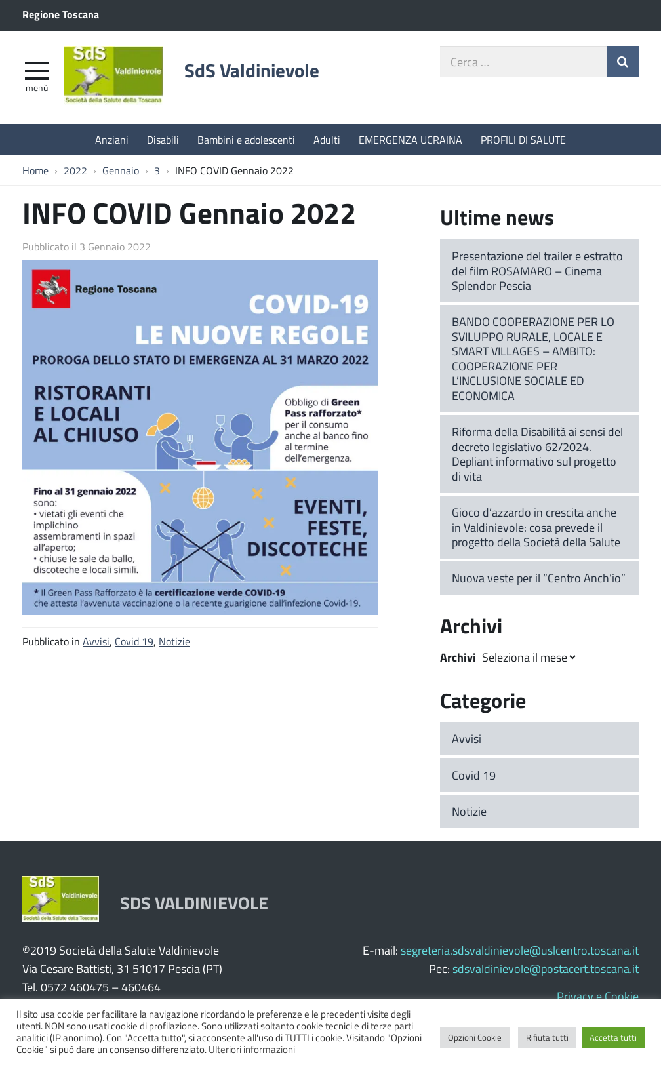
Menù (37, 87)
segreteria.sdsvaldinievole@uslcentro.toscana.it (520, 950)
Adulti (326, 139)
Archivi (458, 657)
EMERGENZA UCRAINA (410, 139)
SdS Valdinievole (251, 70)
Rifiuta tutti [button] (547, 1037)
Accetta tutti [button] (613, 1037)
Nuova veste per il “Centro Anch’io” (539, 578)
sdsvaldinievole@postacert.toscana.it (545, 968)
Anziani (112, 139)
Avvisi (96, 640)
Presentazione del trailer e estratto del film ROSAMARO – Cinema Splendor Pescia (537, 270)
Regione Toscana (60, 14)
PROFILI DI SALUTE (523, 139)
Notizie (174, 640)
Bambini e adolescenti (246, 139)
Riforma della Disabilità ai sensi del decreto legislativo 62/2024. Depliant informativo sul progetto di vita (537, 454)
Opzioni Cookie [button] (475, 1037)
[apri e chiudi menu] (37, 69)
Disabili (163, 139)
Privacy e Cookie (598, 996)
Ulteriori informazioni (252, 1049)
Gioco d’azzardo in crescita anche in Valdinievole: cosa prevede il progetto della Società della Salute (536, 526)
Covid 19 (134, 640)
